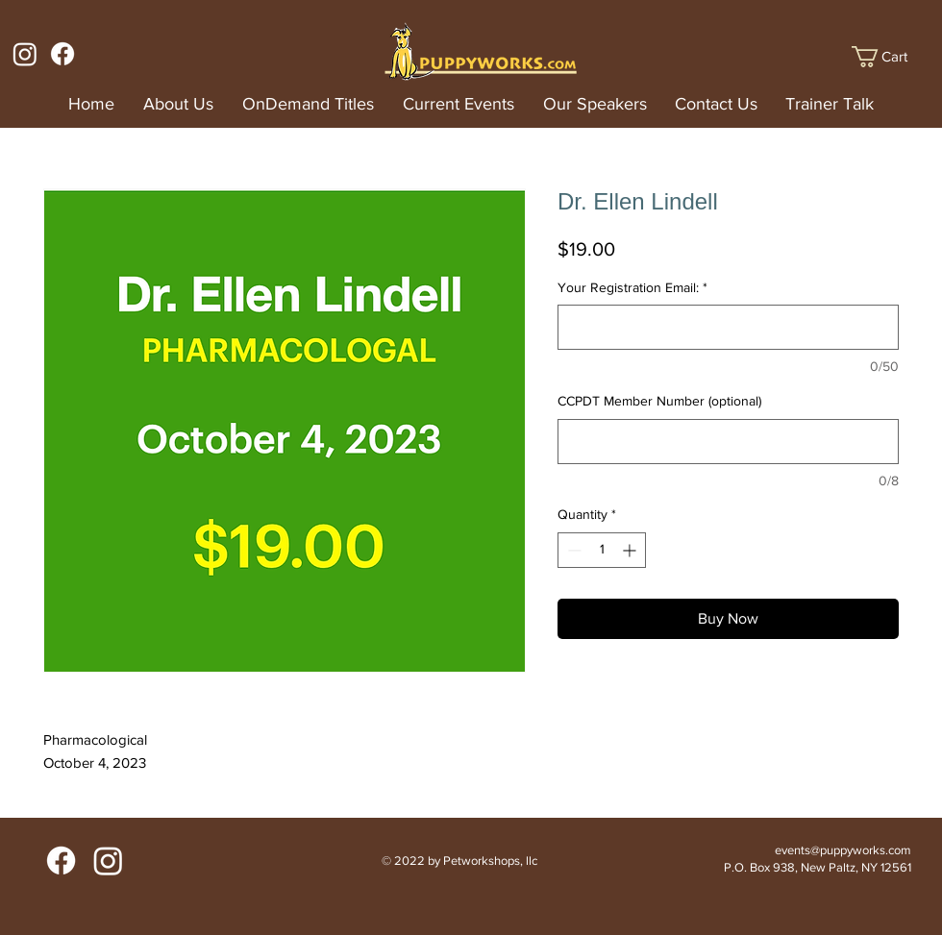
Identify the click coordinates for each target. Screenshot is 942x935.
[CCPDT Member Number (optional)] (728, 441)
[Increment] (631, 550)
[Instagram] (25, 53)
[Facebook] (62, 53)
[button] (891, 56)
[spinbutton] (601, 550)
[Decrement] (572, 550)
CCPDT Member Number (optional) (659, 400)
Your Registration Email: (632, 287)
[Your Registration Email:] (728, 327)
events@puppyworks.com (843, 850)
